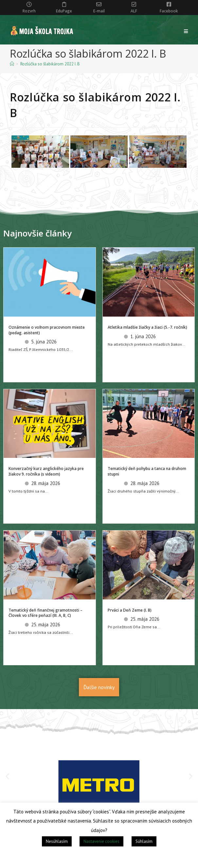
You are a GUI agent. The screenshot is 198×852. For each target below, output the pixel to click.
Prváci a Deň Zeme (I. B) (130, 610)
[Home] (12, 64)
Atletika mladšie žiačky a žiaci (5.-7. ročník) (147, 327)
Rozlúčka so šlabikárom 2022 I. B (50, 64)
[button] (7, 776)
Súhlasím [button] (144, 841)
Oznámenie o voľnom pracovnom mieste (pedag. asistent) (47, 330)
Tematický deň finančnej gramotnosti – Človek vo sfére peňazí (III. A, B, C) (45, 612)
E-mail (99, 11)
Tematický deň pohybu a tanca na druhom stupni (147, 471)
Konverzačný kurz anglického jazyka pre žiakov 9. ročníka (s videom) (46, 471)
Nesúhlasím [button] (57, 841)
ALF (134, 11)
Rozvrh (29, 11)
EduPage (64, 11)
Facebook (169, 11)
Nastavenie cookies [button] (101, 841)
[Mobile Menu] (186, 31)
